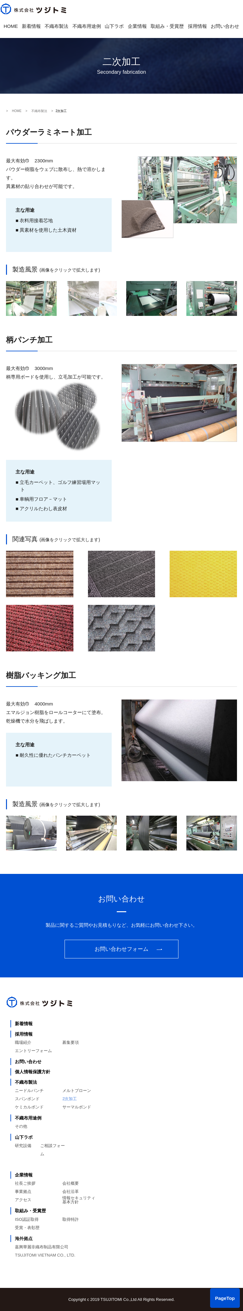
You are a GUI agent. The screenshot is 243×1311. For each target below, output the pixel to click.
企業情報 (137, 26)
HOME (11, 26)
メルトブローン (76, 1090)
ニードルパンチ (29, 1090)
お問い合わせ (225, 26)
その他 (21, 1126)
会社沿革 (70, 1191)
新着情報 (31, 26)
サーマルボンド (76, 1107)
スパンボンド (27, 1098)
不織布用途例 (86, 26)
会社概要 (70, 1183)
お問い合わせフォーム (121, 949)
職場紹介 (23, 1042)
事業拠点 (23, 1191)
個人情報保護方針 (32, 1071)
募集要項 (70, 1042)
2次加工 (69, 1098)
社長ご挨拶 (25, 1183)
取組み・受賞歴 (167, 26)
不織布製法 (56, 26)
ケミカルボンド (29, 1107)
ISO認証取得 (26, 1219)
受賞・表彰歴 (27, 1227)
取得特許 (70, 1219)
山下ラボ (114, 26)
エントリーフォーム (33, 1050)
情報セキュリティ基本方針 (78, 1199)
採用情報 (197, 26)
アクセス (23, 1199)
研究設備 (23, 1145)
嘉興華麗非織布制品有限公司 (41, 1247)
